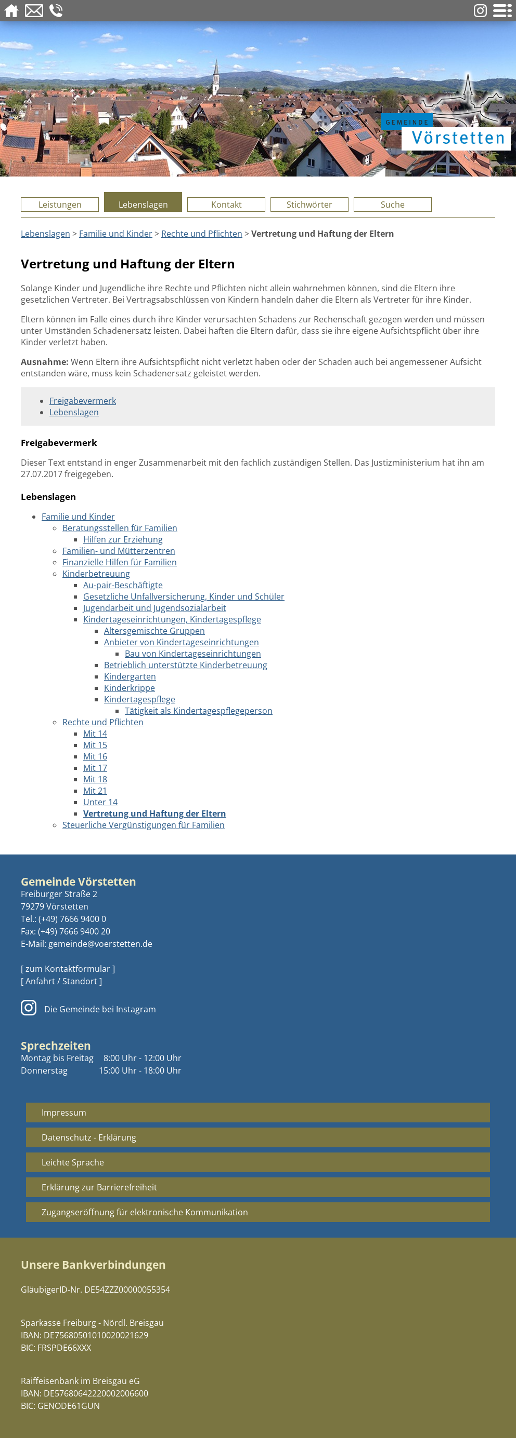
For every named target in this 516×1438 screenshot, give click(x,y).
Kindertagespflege (139, 699)
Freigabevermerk (82, 400)
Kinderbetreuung (96, 573)
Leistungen (60, 204)
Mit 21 (95, 790)
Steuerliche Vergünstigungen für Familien (143, 825)
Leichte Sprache (73, 1162)
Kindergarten (130, 676)
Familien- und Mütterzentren (118, 551)
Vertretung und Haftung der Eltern (154, 813)
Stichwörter (309, 204)
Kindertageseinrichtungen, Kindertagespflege (172, 619)
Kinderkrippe (129, 688)
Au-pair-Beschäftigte (123, 585)
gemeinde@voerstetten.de (100, 943)
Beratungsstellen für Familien (119, 528)
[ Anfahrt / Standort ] (61, 981)
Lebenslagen (143, 204)
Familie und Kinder (115, 233)
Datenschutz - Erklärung (89, 1137)
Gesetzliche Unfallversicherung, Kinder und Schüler (184, 596)
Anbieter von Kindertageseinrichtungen (181, 642)
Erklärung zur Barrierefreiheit (99, 1187)
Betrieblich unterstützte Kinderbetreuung (185, 665)
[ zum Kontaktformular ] (68, 968)
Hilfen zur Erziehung (123, 539)
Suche (393, 204)
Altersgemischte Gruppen (154, 630)
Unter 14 (100, 802)
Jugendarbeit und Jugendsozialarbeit (154, 608)
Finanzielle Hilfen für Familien (119, 562)
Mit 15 (95, 745)
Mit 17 (95, 768)
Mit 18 (95, 779)
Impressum (64, 1112)
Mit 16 (95, 756)
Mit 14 (95, 733)
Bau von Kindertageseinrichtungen (193, 653)
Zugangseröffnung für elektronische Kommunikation (145, 1212)
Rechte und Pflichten (201, 233)
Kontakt (226, 204)
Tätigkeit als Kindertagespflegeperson (199, 710)
